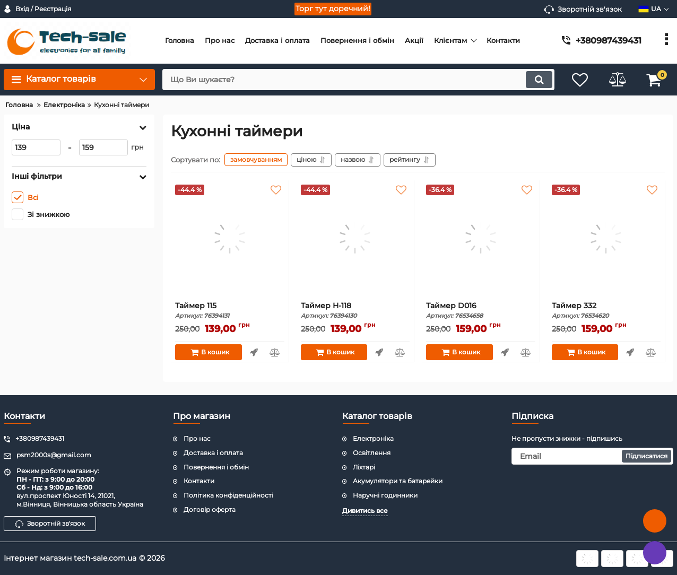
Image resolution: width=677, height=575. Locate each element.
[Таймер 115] (229, 238)
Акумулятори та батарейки (397, 481)
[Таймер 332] (606, 238)
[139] (36, 147)
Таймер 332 (606, 310)
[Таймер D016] (480, 238)
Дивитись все (365, 511)
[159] (103, 147)
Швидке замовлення (254, 352)
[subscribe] (592, 456)
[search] (358, 79)
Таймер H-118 (355, 310)
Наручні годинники (385, 495)
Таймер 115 (229, 310)
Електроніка (373, 438)
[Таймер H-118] (355, 238)
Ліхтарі (364, 467)
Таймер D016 (480, 310)
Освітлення (371, 453)
